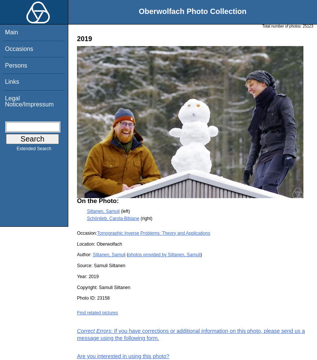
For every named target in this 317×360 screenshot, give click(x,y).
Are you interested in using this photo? (123, 356)
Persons (16, 65)
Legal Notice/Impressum (29, 101)
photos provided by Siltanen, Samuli (164, 254)
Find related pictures (97, 312)
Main (11, 32)
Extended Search (34, 150)
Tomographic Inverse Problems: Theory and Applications (153, 233)
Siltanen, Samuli (103, 211)
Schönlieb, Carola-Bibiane (113, 218)
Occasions (19, 49)
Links (12, 81)
